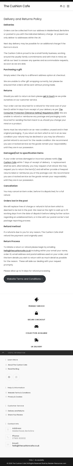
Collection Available (36, 333)
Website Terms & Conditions (19, 393)
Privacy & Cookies (15, 397)
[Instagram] (16, 377)
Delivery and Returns (16, 411)
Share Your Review (15, 415)
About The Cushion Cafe (17, 365)
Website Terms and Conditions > (25, 278)
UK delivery (36, 346)
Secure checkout (36, 319)
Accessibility (39, 460)
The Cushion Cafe (17, 6)
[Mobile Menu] (67, 6)
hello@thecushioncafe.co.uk (17, 250)
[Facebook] (9, 377)
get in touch (49, 96)
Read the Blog (13, 369)
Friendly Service (37, 306)
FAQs (31, 460)
